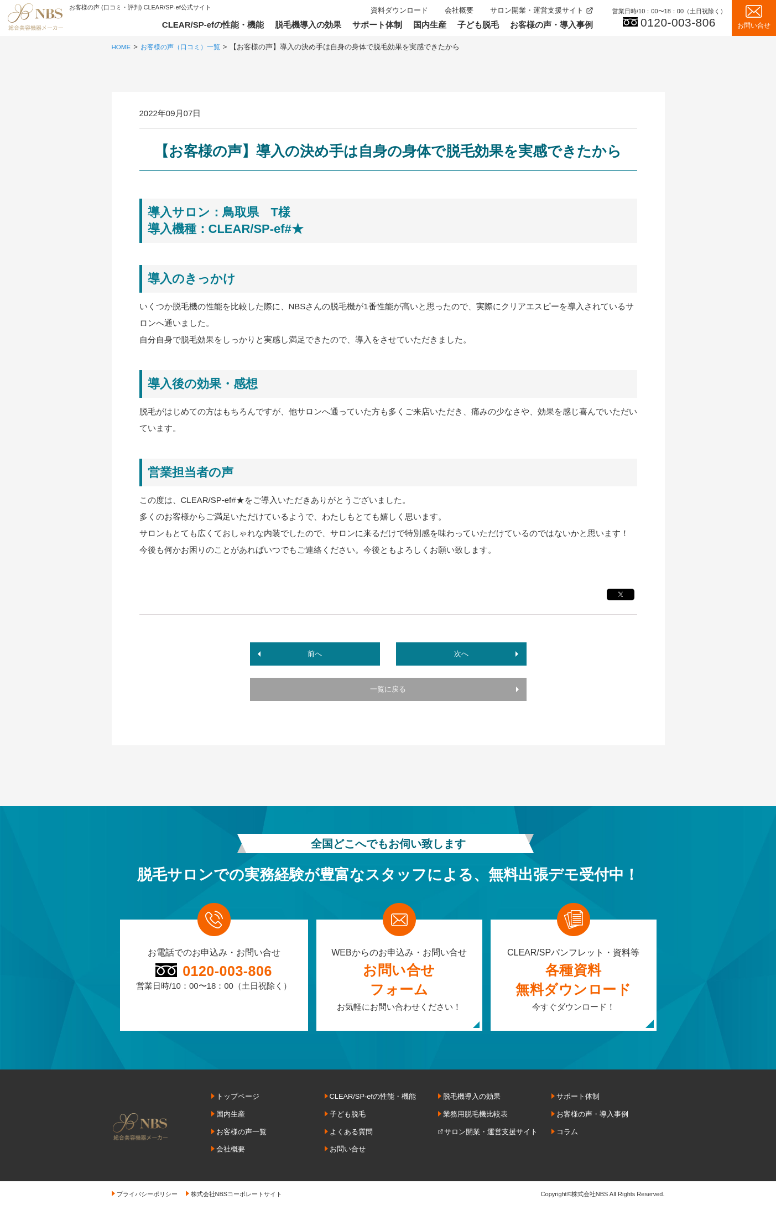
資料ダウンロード (399, 10)
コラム (567, 1136)
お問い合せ (348, 1153)
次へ (460, 655)
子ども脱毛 (478, 24)
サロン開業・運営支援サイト (537, 10)
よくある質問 (351, 1136)
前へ (316, 655)
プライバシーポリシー (147, 1197)
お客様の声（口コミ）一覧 (186, 47)
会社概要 (459, 10)
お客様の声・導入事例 (551, 24)
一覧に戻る (388, 693)
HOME (122, 47)
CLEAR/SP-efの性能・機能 (213, 24)
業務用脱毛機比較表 (475, 1119)
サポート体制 (377, 24)
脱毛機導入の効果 (308, 24)
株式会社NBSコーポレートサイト (237, 1197)
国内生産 (429, 24)
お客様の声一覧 (241, 1136)
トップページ (237, 1101)
